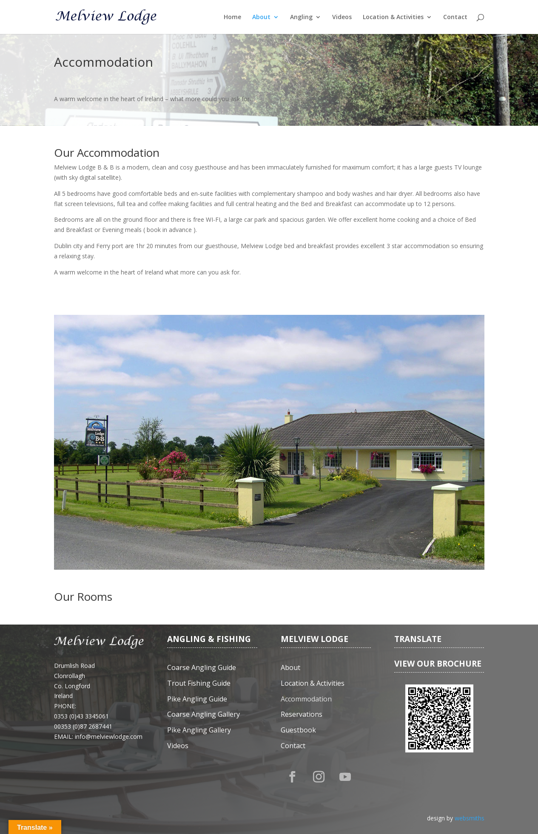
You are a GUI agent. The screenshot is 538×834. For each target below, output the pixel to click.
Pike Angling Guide (197, 699)
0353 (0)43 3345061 (81, 716)
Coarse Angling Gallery (203, 714)
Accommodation (306, 699)
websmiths (469, 818)
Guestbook (298, 730)
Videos (342, 17)
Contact (455, 17)
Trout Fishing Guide (199, 683)
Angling (301, 17)
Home (232, 17)
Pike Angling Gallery (199, 730)
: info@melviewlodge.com (107, 736)
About (261, 17)
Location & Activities (393, 17)
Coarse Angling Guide (201, 667)
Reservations (301, 714)
